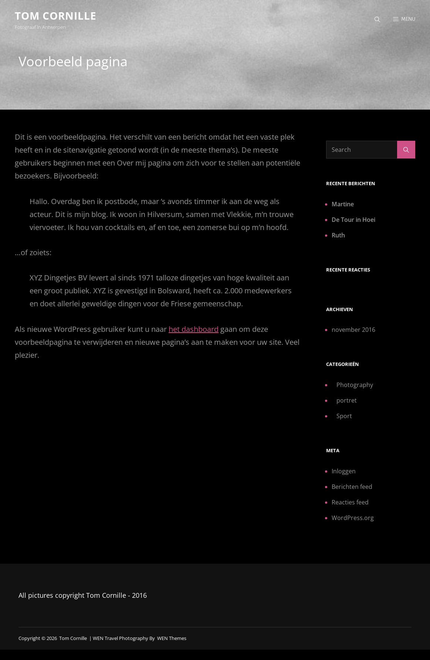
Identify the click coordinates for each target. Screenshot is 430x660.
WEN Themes (171, 638)
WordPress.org (353, 517)
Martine (343, 204)
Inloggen (344, 471)
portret (346, 400)
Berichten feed (352, 486)
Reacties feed (350, 502)
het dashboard (194, 329)
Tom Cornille (56, 16)
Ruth (338, 235)
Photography (354, 385)
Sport (344, 416)
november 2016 (353, 330)
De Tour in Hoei (353, 219)
